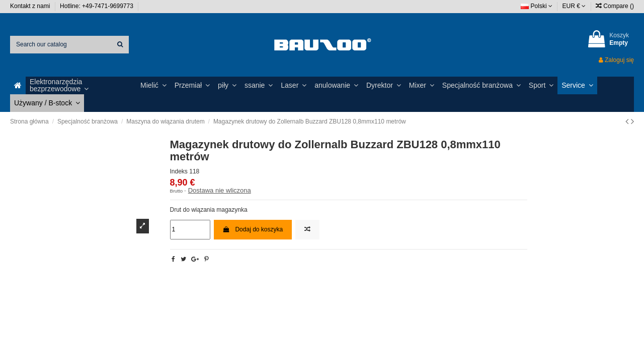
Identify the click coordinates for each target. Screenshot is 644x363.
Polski (536, 6)
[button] (81, 85)
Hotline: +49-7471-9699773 (97, 6)
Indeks (179, 171)
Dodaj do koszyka (253, 229)
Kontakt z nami (31, 6)
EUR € (574, 6)
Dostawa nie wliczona (219, 190)
